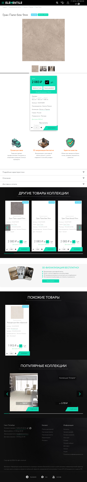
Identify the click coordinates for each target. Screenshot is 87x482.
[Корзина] (62, 2)
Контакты (66, 429)
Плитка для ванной (47, 429)
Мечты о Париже (44, 109)
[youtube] (57, 477)
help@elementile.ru (22, 434)
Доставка (66, 446)
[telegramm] (31, 477)
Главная (5, 7)
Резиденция (14, 329)
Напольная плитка (47, 435)
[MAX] (44, 477)
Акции (65, 452)
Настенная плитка (47, 432)
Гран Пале (14, 224)
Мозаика (44, 440)
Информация (68, 425)
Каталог (45, 425)
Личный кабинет (68, 443)
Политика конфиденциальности (73, 454)
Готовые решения (68, 435)
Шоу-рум (66, 438)
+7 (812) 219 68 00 (77, 1)
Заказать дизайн (68, 432)
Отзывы (65, 440)
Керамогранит (46, 438)
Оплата (65, 449)
